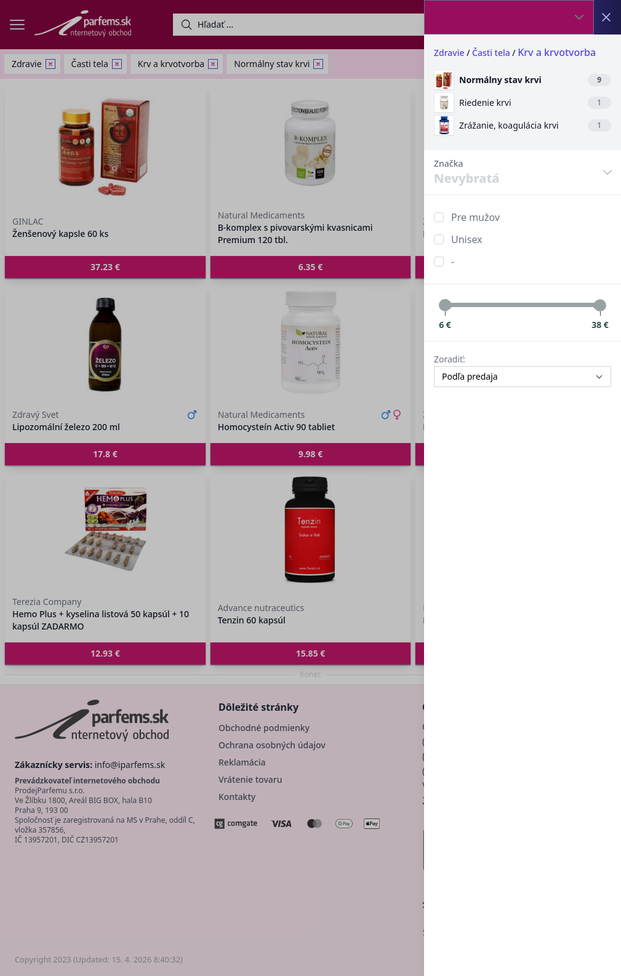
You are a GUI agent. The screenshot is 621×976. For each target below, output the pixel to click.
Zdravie (449, 52)
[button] (310, 488)
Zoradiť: (449, 359)
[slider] (445, 305)
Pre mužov (475, 217)
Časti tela (491, 52)
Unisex (467, 239)
